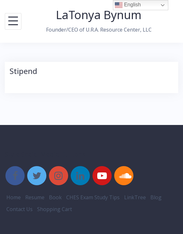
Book (55, 197)
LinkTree (135, 197)
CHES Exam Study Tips (93, 197)
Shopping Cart (54, 209)
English (128, 5)
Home (13, 197)
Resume (34, 197)
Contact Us (19, 209)
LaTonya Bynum (98, 15)
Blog (156, 197)
